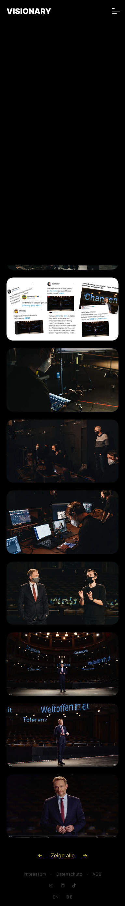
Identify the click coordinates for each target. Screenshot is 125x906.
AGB (96, 874)
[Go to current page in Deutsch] (69, 897)
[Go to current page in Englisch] (55, 897)
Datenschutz (69, 874)
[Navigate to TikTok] (74, 885)
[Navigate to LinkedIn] (63, 885)
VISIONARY (29, 11)
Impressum (35, 874)
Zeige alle (63, 855)
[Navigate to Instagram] (51, 885)
